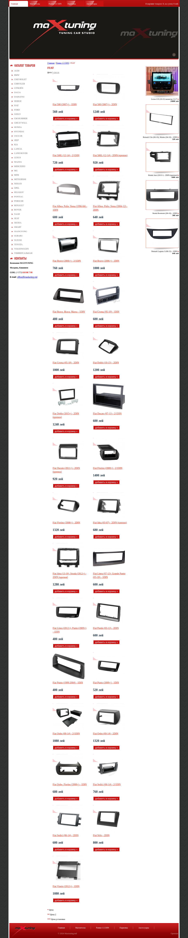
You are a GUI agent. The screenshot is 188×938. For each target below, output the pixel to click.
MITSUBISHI (20, 179)
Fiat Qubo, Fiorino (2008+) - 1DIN (70, 784)
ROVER (17, 209)
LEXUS (17, 157)
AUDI (16, 70)
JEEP (16, 140)
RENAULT (19, 205)
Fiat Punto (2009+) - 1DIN (106, 682)
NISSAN (18, 183)
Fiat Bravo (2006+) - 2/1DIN (67, 261)
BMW (16, 75)
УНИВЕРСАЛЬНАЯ (23, 253)
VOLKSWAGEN (21, 249)
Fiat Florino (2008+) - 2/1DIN (107, 468)
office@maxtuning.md (27, 277)
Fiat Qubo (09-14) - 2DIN (105, 733)
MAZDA (18, 162)
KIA (16, 144)
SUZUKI (18, 240)
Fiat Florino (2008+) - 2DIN (66, 522)
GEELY (17, 114)
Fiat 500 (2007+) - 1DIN (65, 104)
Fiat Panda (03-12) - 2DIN (106, 628)
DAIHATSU (19, 97)
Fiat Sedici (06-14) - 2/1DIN (107, 784)
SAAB (17, 214)
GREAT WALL (20, 123)
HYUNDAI (19, 131)
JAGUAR (18, 136)
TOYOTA (18, 244)
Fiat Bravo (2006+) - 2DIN (106, 261)
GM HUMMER (20, 118)
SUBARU (18, 236)
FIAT (16, 105)
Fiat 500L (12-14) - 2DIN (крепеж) (110, 155)
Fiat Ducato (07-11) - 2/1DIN (107, 413)
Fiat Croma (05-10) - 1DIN (106, 311)
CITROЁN (18, 88)
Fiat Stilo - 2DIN (101, 835)
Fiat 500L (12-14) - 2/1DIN (66, 155)
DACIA (17, 92)
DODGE (17, 101)
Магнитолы (35, 4)
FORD (17, 110)
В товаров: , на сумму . (162, 4)
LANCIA (18, 149)
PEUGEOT (19, 192)
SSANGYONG (20, 231)
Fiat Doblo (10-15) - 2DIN (106, 362)
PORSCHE (19, 201)
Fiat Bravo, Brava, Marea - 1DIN (69, 311)
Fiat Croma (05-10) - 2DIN (66, 362)
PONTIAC (18, 196)
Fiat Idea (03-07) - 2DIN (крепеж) (110, 522)
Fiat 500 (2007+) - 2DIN (105, 104)
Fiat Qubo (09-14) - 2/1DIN (66, 733)
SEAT (16, 218)
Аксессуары (91, 4)
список (56, 72)
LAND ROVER (21, 153)
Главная (14, 4)
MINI (16, 175)
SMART (17, 227)
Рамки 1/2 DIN (55, 4)
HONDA (18, 127)
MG (15, 170)
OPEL (16, 188)
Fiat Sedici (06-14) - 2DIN (65, 835)
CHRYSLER (19, 84)
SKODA (17, 223)
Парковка (72, 4)
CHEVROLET (20, 79)
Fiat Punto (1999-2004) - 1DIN (68, 682)
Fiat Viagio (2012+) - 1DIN (66, 886)
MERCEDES (19, 166)
